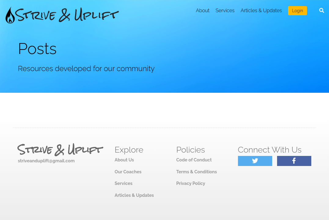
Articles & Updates (261, 10)
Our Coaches (128, 171)
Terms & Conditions (196, 171)
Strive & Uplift (60, 150)
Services (225, 10)
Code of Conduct (194, 159)
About (203, 10)
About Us (124, 159)
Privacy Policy (190, 183)
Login (297, 10)
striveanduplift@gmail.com (46, 160)
